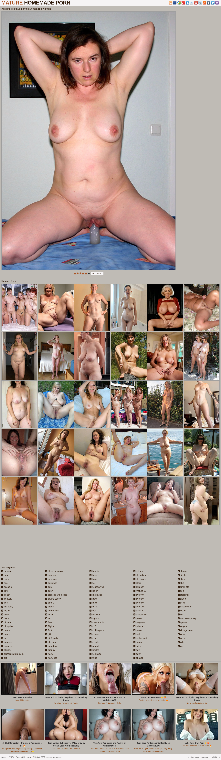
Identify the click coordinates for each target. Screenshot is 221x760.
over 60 (138, 603)
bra (4, 638)
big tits (6, 610)
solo (181, 591)
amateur (6, 571)
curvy (49, 591)
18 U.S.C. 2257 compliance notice (47, 757)
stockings (184, 595)
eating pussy (53, 599)
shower (182, 571)
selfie (137, 646)
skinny (182, 579)
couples (50, 575)
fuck (48, 630)
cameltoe (7, 646)
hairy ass (51, 658)
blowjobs (7, 626)
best (4, 603)
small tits (183, 587)
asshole (6, 587)
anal (4, 575)
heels (93, 575)
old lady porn (141, 575)
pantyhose (139, 614)
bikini (5, 614)
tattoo (182, 599)
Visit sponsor (97, 273)
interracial (95, 595)
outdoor (138, 587)
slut (181, 583)
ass (4, 583)
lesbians (94, 614)
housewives (96, 587)
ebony (49, 603)
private (138, 626)
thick (181, 603)
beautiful (7, 599)
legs (92, 610)
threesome (184, 606)
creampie (51, 579)
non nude (95, 654)
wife (181, 642)
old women (140, 579)
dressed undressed (56, 595)
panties (138, 610)
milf (92, 626)
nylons (138, 571)
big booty (7, 606)
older (137, 583)
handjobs (95, 571)
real (136, 634)
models (94, 634)
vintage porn (185, 630)
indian (93, 591)
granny (50, 650)
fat (47, 618)
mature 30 (139, 591)
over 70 (138, 606)
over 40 (138, 595)
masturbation (97, 622)
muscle (94, 642)
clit (4, 658)
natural (94, 646)
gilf (48, 634)
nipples (94, 650)
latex (93, 603)
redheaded (140, 638)
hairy (49, 654)
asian (5, 579)
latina (93, 606)
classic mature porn (12, 654)
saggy (137, 642)
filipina (49, 626)
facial (49, 614)
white (181, 638)
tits (180, 614)
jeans (93, 599)
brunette (6, 642)
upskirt (182, 622)
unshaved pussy (187, 618)
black (5, 618)
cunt (48, 587)
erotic (49, 606)
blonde (6, 622)
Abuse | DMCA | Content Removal (16, 757)
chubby (6, 650)
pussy (137, 630)
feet (48, 622)
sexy (137, 654)
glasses (50, 642)
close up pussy (54, 571)
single (182, 575)
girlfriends (51, 638)
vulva (181, 634)
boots (5, 634)
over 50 (138, 599)
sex (136, 650)
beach (5, 595)
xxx (181, 646)
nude (93, 658)
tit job (182, 610)
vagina (182, 626)
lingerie (94, 618)
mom (93, 638)
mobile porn (96, 630)
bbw (4, 591)
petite (137, 618)
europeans (52, 610)
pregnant (139, 622)
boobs (5, 630)
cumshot (51, 583)
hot (92, 583)
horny (93, 579)
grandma (51, 646)
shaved (138, 658)
